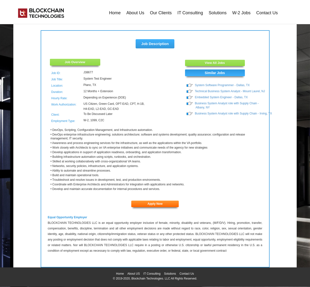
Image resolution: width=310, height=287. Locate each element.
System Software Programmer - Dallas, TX (222, 85)
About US (133, 273)
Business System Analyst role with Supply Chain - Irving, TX (233, 113)
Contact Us (267, 12)
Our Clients (161, 12)
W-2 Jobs (241, 12)
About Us (135, 12)
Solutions (218, 12)
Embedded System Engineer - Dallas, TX (221, 97)
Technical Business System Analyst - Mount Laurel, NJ (230, 91)
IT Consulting (190, 12)
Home (115, 12)
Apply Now (155, 203)
